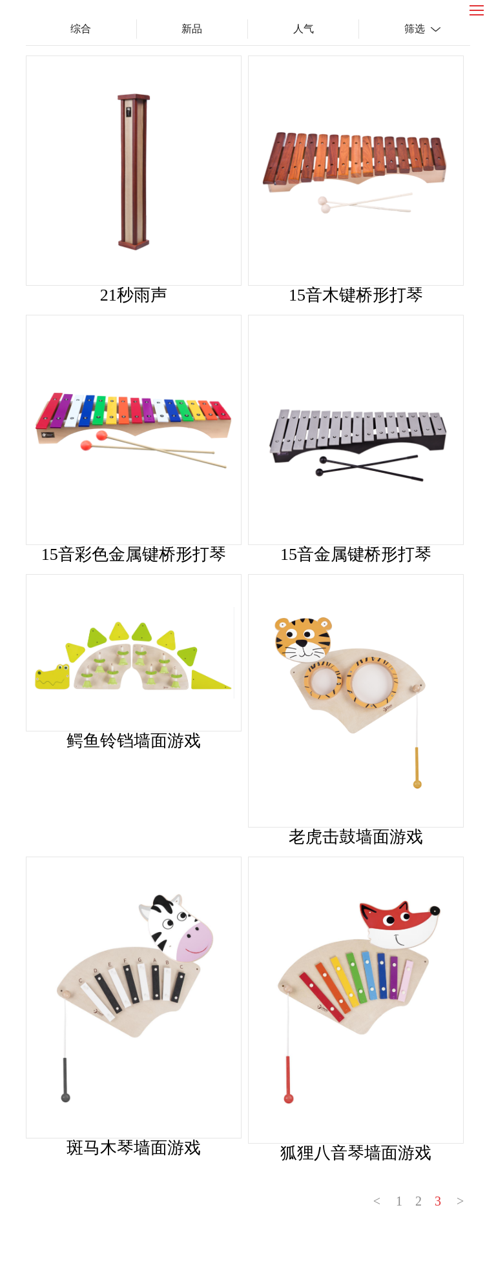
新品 (191, 28)
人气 (303, 28)
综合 (80, 28)
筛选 (414, 28)
